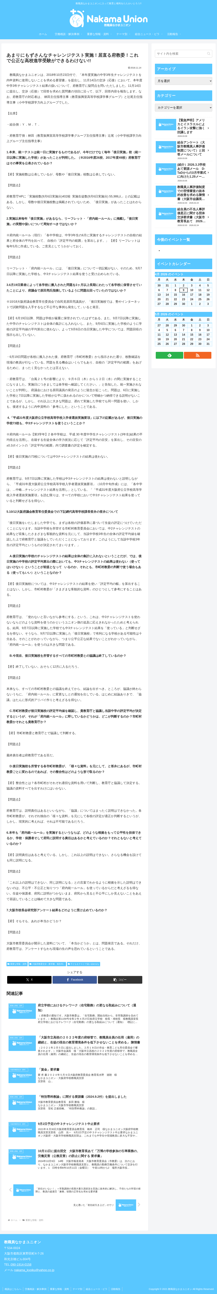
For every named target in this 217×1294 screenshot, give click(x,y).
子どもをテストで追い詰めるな (83, 964)
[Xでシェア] (29, 980)
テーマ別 (77, 1289)
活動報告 (115, 1289)
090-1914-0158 (21, 1264)
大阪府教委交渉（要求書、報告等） (47, 964)
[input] (183, 54)
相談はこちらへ (13, 1289)
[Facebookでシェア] (75, 980)
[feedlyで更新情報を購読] (169, 355)
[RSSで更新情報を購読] (197, 355)
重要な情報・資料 (17, 964)
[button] (120, 980)
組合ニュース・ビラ (96, 1289)
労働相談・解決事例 (35, 1289)
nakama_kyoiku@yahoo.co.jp (34, 1270)
